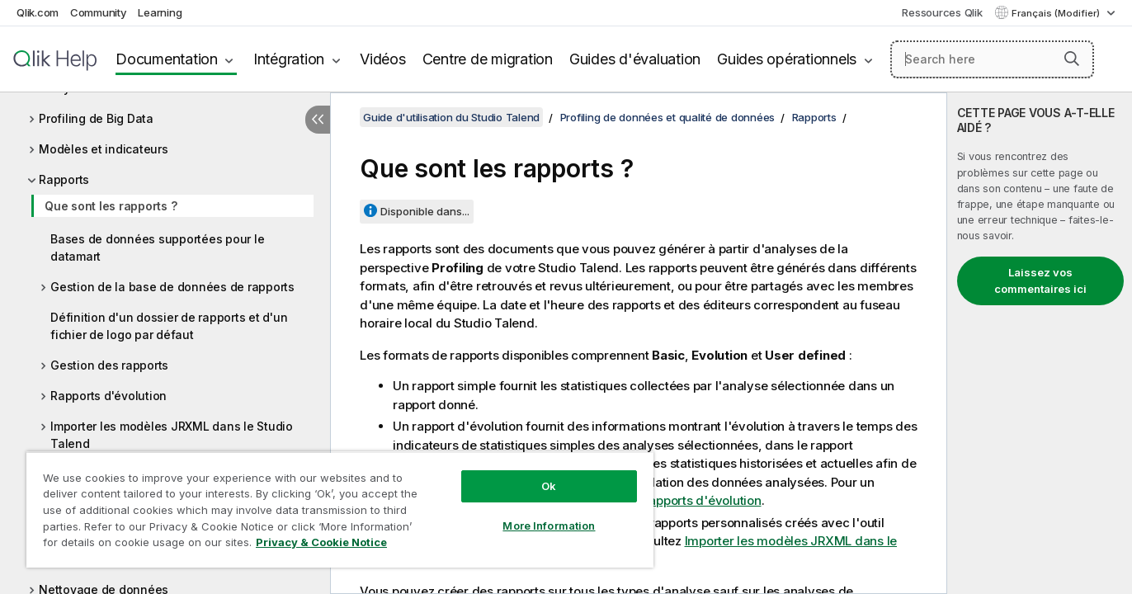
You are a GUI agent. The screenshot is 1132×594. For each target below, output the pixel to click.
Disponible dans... (424, 211)
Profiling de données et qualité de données (668, 117)
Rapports (64, 179)
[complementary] (1039, 343)
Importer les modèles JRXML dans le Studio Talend (171, 434)
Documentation (167, 59)
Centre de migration (487, 59)
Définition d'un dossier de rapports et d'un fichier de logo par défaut (168, 326)
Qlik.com (38, 12)
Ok (548, 486)
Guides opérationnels (786, 59)
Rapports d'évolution (108, 396)
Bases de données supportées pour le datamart (157, 247)
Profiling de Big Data (96, 118)
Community (98, 12)
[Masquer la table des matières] (317, 120)
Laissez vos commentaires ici (1040, 280)
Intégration (288, 59)
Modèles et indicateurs (103, 149)
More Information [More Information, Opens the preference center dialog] (548, 525)
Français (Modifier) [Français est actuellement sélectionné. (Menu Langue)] (1057, 13)
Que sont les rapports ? (111, 206)
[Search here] (992, 59)
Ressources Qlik (942, 12)
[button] (1071, 58)
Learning (160, 12)
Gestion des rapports (109, 365)
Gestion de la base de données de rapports (172, 287)
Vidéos (383, 59)
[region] (339, 509)
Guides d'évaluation (634, 59)
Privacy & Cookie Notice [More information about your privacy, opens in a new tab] (321, 542)
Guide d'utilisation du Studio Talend (451, 117)
